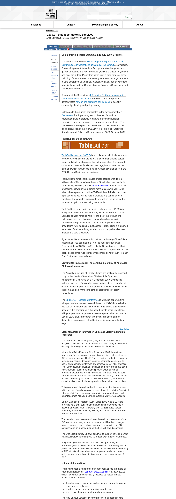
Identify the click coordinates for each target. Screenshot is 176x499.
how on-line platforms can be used (93, 102)
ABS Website (105, 4)
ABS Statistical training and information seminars (55, 79)
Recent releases (54, 67)
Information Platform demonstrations (108, 95)
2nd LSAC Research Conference (82, 300)
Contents (54, 56)
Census (71, 25)
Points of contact (54, 91)
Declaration (67, 115)
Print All (70, 49)
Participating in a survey (105, 25)
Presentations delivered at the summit (95, 65)
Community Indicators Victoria (76, 98)
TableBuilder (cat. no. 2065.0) (76, 155)
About (139, 25)
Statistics (36, 25)
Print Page (60, 49)
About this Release (54, 98)
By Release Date (52, 31)
